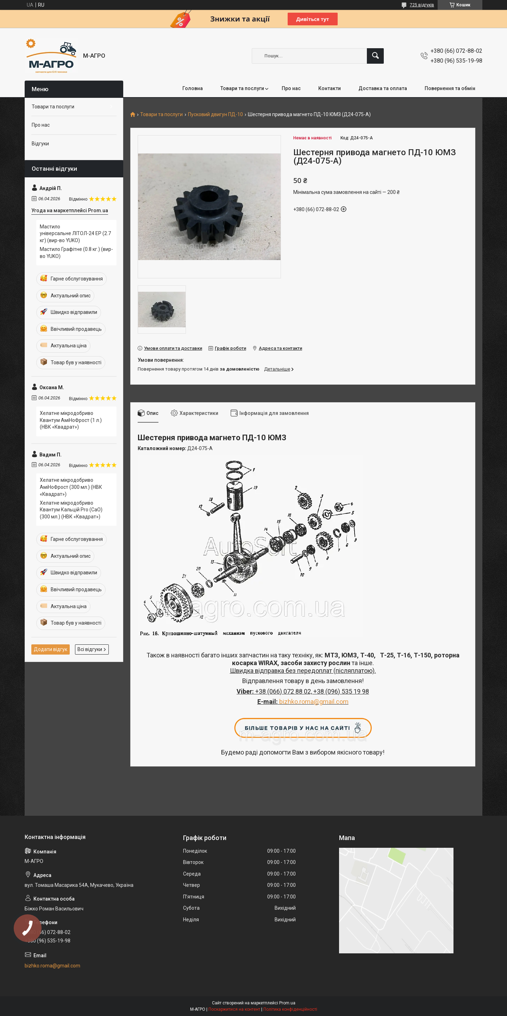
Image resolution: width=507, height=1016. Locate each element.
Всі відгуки (89, 649)
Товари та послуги (242, 88)
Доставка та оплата (382, 88)
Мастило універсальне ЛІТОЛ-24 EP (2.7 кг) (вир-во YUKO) (75, 233)
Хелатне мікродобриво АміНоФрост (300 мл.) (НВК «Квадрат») (71, 487)
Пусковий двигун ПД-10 (215, 114)
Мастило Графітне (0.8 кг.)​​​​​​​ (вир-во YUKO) (76, 252)
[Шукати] (375, 56)
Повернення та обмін (450, 88)
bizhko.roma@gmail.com (314, 701)
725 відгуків (422, 4)
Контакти (329, 88)
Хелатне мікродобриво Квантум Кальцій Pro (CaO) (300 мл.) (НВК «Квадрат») (71, 509)
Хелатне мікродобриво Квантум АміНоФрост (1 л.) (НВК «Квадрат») (71, 420)
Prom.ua (287, 1003)
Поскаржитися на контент (234, 1009)
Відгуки (40, 143)
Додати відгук (50, 649)
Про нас (291, 88)
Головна (192, 88)
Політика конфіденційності (290, 1009)
